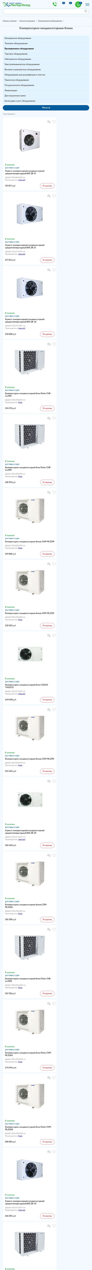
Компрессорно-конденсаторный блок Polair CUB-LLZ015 (22, 298)
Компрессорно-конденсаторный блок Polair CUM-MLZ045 (22, 561)
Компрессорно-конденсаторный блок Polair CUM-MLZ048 (66, 561)
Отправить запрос (77, 1261)
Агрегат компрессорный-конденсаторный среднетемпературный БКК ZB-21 (67, 165)
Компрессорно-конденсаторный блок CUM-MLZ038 (22, 761)
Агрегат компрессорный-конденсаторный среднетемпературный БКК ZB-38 (23, 695)
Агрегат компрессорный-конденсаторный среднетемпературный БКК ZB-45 (23, 627)
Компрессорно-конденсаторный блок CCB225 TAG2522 (66, 363)
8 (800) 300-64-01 (13, 1021)
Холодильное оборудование (18, 38)
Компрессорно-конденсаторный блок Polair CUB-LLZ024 (66, 626)
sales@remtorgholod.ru (46, 1222)
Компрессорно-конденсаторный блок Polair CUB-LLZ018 (66, 496)
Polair (64, 239)
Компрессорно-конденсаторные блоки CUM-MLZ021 (23, 363)
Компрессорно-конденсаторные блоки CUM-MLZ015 (23, 428)
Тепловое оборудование (16, 43)
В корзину (36, 179)
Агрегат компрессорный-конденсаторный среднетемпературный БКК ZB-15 (23, 165)
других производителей (58, 1001)
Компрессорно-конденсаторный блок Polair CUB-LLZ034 (66, 761)
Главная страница (9, 21)
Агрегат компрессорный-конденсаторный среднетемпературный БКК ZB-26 (23, 232)
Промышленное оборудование (50, 21)
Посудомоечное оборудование (19, 85)
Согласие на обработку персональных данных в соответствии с (35, 1261)
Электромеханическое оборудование (22, 64)
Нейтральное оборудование (18, 59)
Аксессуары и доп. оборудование (20, 101)
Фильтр (46, 107)
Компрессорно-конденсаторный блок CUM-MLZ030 (66, 694)
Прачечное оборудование (17, 80)
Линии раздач (11, 90)
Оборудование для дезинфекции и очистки (25, 74)
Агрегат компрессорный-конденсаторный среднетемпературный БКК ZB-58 (23, 828)
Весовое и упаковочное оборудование (23, 69)
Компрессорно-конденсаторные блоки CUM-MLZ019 (66, 298)
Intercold (21, 173)
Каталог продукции (27, 21)
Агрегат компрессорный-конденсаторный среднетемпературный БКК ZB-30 (67, 430)
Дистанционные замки (15, 95)
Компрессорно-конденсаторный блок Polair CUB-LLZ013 (66, 231)
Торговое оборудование (16, 54)
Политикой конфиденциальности (22, 1262)
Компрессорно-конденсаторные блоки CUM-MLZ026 (23, 496)
